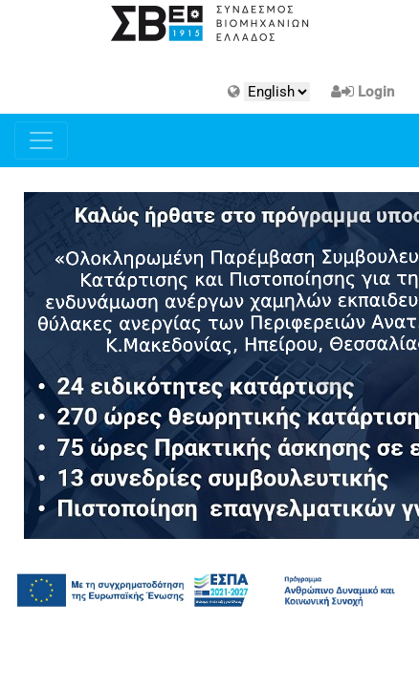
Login (376, 91)
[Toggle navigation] (41, 140)
